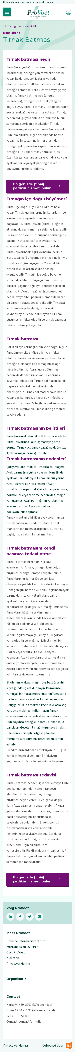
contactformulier (31, 1021)
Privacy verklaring (15, 1045)
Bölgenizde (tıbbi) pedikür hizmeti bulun (37, 186)
